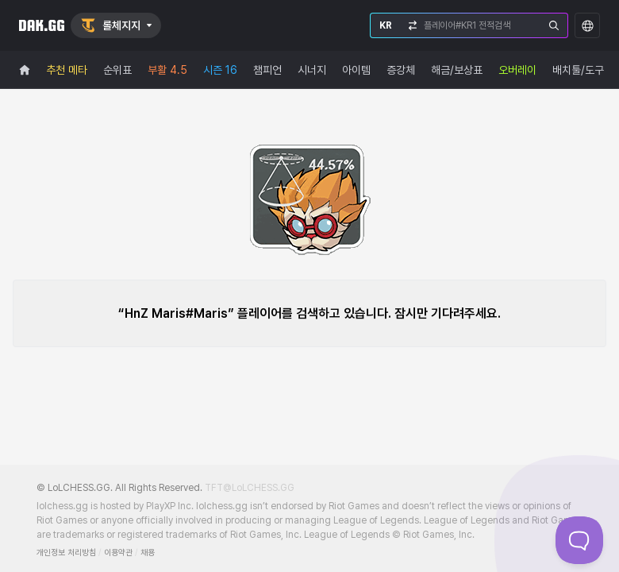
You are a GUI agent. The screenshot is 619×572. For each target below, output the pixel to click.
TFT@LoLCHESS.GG (249, 487)
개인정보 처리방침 (66, 552)
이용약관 (118, 552)
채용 (147, 552)
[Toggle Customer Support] (579, 540)
